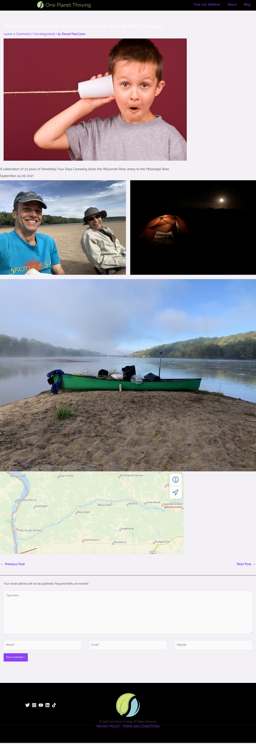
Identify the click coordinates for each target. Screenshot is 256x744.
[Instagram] (34, 706)
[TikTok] (54, 706)
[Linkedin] (47, 706)
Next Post (246, 564)
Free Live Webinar (207, 5)
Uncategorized (44, 34)
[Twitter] (27, 706)
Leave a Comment (17, 34)
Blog (247, 5)
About (232, 5)
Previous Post (12, 564)
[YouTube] (41, 706)
